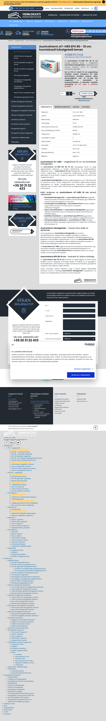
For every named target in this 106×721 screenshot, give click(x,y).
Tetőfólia (18, 660)
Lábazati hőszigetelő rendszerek (21, 119)
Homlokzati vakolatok (18, 124)
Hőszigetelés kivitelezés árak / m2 (20, 705)
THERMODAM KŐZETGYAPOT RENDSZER (24, 508)
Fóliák (13, 658)
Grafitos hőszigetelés (15, 692)
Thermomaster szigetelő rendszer (23, 473)
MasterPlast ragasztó (19, 643)
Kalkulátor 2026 (90, 19)
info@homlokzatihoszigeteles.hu (15, 445)
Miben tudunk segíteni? (52, 338)
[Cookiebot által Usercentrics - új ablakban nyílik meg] (86, 344)
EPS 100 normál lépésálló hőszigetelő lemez (30, 574)
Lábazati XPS (63, 26)
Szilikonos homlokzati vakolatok (22, 627)
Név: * (47, 310)
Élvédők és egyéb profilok (20, 561)
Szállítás (76, 111)
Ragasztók (75, 26)
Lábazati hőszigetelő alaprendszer (23, 519)
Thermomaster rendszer (20, 494)
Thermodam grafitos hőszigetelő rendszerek (27, 592)
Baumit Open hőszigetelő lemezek (23, 465)
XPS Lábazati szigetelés (21, 80)
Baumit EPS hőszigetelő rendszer (23, 609)
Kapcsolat (85, 13)
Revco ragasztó (17, 529)
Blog (47, 13)
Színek (77, 13)
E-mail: (47, 315)
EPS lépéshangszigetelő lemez (24, 101)
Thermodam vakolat (18, 543)
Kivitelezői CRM (81, 404)
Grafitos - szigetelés (34, 26)
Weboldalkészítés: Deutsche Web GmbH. (21, 434)
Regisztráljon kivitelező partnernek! (61, 413)
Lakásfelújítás (12, 688)
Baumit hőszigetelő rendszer (21, 476)
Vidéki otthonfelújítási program (19, 707)
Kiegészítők (14, 29)
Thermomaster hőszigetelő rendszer (24, 604)
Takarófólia (19, 670)
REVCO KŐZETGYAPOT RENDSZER (22, 510)
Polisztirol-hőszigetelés (16, 690)
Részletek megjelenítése (82, 369)
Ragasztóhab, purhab (19, 645)
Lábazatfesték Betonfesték (21, 678)
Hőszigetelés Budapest (61, 404)
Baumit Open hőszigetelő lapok (24, 97)
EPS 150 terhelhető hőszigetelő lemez (24, 74)
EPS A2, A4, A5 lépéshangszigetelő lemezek (26, 463)
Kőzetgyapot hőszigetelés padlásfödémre (22, 91)
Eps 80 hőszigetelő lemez (34, 45)
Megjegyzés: (48, 325)
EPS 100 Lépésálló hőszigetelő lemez (23, 68)
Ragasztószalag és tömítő (24, 668)
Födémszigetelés (17, 504)
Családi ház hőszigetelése (17, 684)
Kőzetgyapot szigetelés (16, 694)
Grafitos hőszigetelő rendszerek (21, 106)
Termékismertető (46, 111)
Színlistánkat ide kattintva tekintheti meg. (22, 211)
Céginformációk (59, 408)
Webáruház (53, 19)
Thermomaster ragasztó (20, 531)
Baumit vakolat (16, 539)
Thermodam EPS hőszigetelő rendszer (24, 602)
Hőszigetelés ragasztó (18, 133)
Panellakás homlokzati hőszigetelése (21, 686)
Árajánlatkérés (57, 13)
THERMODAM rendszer (19, 490)
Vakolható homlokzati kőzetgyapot (23, 502)
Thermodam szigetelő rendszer (22, 469)
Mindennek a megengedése (80, 375)
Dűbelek (14, 557)
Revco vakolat (16, 541)
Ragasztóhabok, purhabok (20, 533)
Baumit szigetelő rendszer (20, 496)
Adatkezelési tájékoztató (62, 406)
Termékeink (58, 418)
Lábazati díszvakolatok (19, 631)
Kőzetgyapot (50, 26)
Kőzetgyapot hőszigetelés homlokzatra (22, 85)
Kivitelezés (85, 111)
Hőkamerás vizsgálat (15, 696)
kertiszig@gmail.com (14, 414)
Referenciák (68, 13)
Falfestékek (15, 146)
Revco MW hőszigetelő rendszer (22, 615)
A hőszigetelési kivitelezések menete (21, 699)
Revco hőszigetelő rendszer (21, 471)
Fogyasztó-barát (59, 416)
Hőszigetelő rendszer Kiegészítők (22, 137)
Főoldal (10, 45)
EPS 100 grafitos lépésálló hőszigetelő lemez (30, 576)
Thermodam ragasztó (19, 527)
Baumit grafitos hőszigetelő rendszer (24, 598)
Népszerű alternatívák (62, 111)
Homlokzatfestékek (18, 549)
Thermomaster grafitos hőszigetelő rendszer (27, 596)
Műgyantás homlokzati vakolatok (23, 625)
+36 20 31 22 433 (82, 105)
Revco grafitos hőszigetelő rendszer (24, 594)
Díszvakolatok (88, 26)
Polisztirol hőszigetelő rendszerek (22, 110)
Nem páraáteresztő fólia (24, 666)
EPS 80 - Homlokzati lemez (20, 457)
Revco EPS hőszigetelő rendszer (22, 607)
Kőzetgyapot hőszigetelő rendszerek (23, 115)
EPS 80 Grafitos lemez (19, 482)
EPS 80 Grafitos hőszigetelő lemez (23, 61)
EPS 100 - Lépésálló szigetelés (21, 459)
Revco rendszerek (17, 492)
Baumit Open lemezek (19, 486)
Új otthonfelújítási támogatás (18, 703)
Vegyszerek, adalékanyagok (20, 142)
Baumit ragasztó (17, 525)
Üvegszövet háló (17, 555)
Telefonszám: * (49, 320)
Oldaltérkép (58, 410)
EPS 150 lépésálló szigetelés (21, 461)
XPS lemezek (15, 514)
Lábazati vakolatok (18, 547)
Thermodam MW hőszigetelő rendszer (25, 613)
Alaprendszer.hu (82, 406)
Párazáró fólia (20, 664)
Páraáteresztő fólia (22, 662)
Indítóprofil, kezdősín (18, 559)
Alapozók (14, 537)
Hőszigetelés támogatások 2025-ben (21, 701)
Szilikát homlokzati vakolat (20, 629)
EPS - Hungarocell (16, 26)
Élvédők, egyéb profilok (19, 656)
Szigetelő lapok (19, 45)
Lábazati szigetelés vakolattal (22, 521)
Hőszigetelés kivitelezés (70, 19)
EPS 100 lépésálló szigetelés (21, 484)
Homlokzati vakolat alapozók (20, 128)
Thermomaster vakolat (19, 545)
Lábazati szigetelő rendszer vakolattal (25, 621)
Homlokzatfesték (17, 676)
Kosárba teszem (84, 98)
